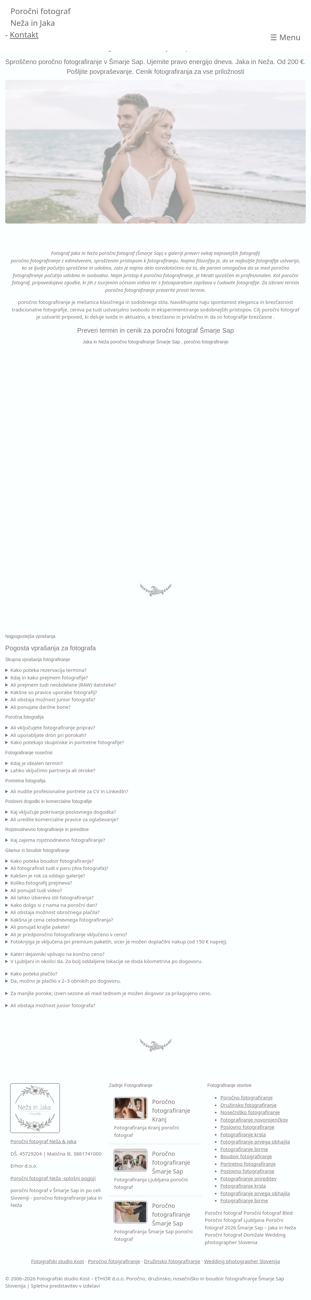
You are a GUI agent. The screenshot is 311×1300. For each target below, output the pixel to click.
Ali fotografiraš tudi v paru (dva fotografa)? (59, 868)
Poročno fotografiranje (246, 1097)
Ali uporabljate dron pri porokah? (48, 735)
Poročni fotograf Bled (268, 1212)
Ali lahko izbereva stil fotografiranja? (52, 897)
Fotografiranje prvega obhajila (255, 1141)
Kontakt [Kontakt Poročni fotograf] (24, 34)
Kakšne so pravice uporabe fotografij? (53, 692)
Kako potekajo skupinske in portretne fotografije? (67, 742)
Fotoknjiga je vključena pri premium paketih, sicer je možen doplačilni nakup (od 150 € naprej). (119, 941)
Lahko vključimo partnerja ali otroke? (52, 770)
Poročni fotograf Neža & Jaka (43, 1141)
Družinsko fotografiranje (248, 1105)
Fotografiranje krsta (243, 1134)
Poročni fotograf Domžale (234, 1234)
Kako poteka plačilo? (33, 973)
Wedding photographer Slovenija (242, 1261)
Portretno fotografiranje (248, 1163)
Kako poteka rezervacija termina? (48, 670)
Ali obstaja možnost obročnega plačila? (55, 912)
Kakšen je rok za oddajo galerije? (47, 875)
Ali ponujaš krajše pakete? (40, 927)
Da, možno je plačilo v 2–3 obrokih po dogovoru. (65, 980)
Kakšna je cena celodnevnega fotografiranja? (61, 919)
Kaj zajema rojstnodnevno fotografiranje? (57, 840)
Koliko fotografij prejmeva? (41, 882)
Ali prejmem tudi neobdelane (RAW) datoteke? (63, 684)
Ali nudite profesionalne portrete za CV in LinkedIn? (69, 791)
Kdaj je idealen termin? (36, 763)
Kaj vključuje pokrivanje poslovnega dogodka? (63, 811)
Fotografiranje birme (244, 1149)
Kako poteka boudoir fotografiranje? (52, 861)
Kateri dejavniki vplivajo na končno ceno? (57, 954)
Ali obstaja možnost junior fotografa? (52, 699)
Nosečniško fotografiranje (250, 1112)
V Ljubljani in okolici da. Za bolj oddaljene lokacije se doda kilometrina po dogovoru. (106, 961)
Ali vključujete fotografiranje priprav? (52, 727)
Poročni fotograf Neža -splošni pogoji (53, 1178)
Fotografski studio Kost (57, 1261)
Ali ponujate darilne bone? (40, 707)
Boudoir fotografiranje (246, 1156)
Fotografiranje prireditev (248, 1178)
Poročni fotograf (223, 1212)
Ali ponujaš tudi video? (36, 890)
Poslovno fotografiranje (247, 1127)
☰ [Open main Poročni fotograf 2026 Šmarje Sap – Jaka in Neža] (285, 37)
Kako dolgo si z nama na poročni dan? (53, 905)
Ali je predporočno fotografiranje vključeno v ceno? (68, 934)
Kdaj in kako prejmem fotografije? (49, 677)
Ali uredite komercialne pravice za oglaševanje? (64, 819)
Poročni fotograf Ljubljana (235, 1220)
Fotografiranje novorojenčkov (254, 1119)
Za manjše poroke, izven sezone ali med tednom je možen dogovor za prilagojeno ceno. (111, 993)
